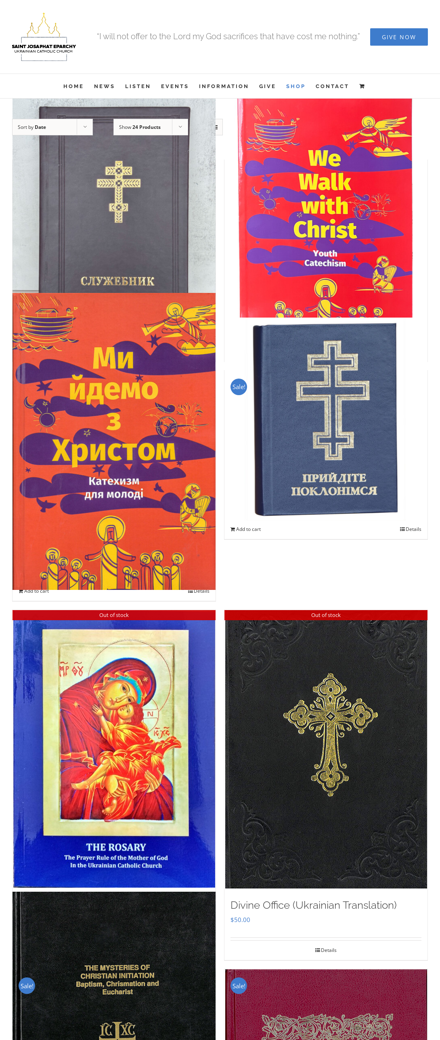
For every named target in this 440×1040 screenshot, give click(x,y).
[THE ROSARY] (114, 749)
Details (202, 590)
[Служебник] (114, 225)
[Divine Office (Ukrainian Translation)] (325, 749)
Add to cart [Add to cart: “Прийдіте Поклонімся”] (248, 529)
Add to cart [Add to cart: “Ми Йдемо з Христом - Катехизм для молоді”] (36, 590)
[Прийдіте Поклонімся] (325, 419)
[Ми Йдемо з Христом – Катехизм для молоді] (114, 441)
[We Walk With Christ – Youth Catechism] (325, 225)
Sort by (32, 127)
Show (140, 127)
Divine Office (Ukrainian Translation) (313, 905)
